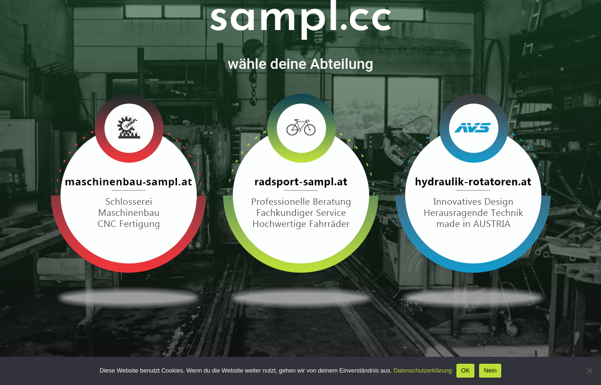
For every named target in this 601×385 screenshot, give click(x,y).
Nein (490, 370)
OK (465, 370)
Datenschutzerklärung (423, 370)
